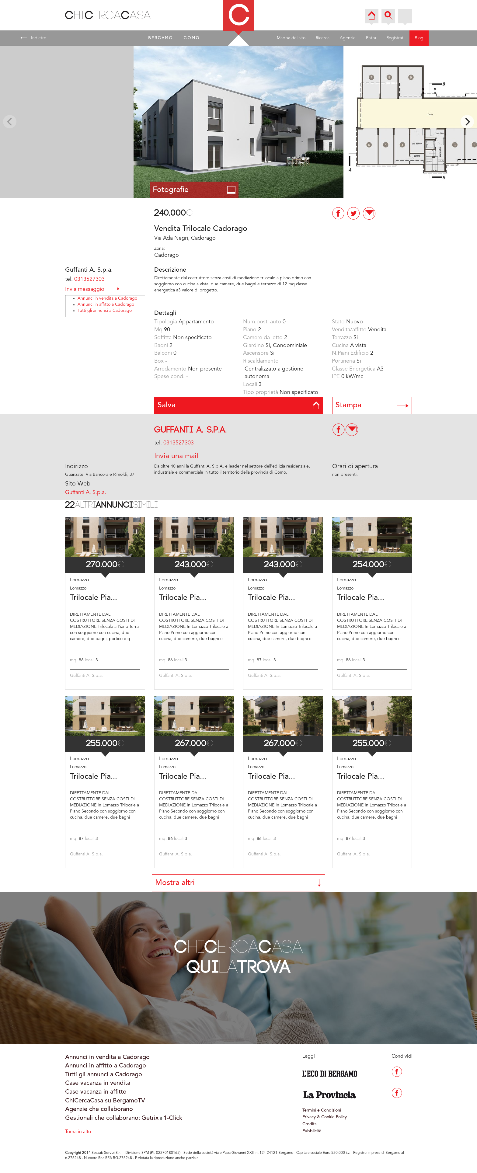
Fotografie (194, 190)
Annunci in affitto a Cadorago (106, 304)
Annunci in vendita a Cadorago (107, 298)
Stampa (372, 405)
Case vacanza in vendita (97, 1083)
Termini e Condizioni (321, 1110)
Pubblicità (311, 1131)
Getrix (149, 1118)
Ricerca (322, 38)
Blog (419, 38)
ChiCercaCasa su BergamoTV (105, 1101)
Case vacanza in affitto (96, 1092)
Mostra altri (238, 883)
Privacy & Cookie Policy (324, 1117)
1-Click (173, 1118)
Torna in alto (78, 1131)
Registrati (395, 38)
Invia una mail (176, 456)
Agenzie (348, 38)
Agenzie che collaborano (99, 1109)
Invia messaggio (92, 289)
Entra (371, 38)
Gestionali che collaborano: (102, 1118)
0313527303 (89, 279)
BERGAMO (160, 38)
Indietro (33, 37)
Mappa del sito (291, 38)
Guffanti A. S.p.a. (190, 430)
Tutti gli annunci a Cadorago (105, 310)
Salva (239, 405)
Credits (309, 1124)
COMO (192, 38)
